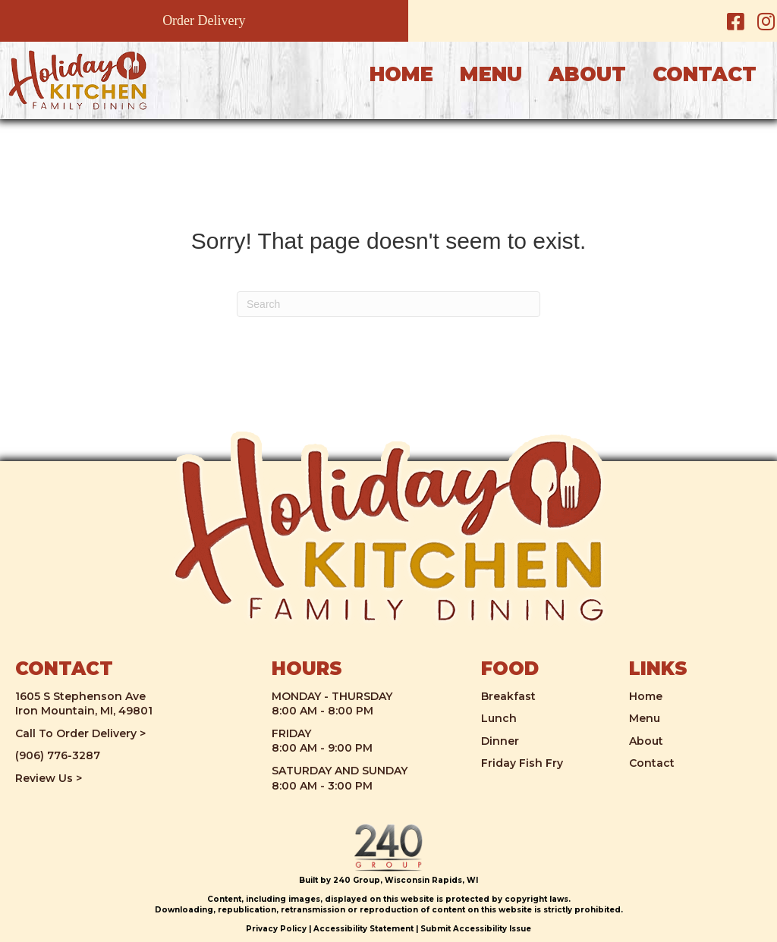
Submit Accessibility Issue (475, 929)
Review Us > (48, 778)
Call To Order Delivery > (80, 733)
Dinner (500, 741)
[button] (735, 21)
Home (645, 696)
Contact (652, 763)
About (646, 741)
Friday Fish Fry (522, 763)
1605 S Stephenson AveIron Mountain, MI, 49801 (84, 703)
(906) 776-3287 (57, 755)
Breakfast (508, 696)
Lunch (499, 718)
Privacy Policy (276, 929)
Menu (644, 718)
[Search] (388, 304)
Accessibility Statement (363, 929)
